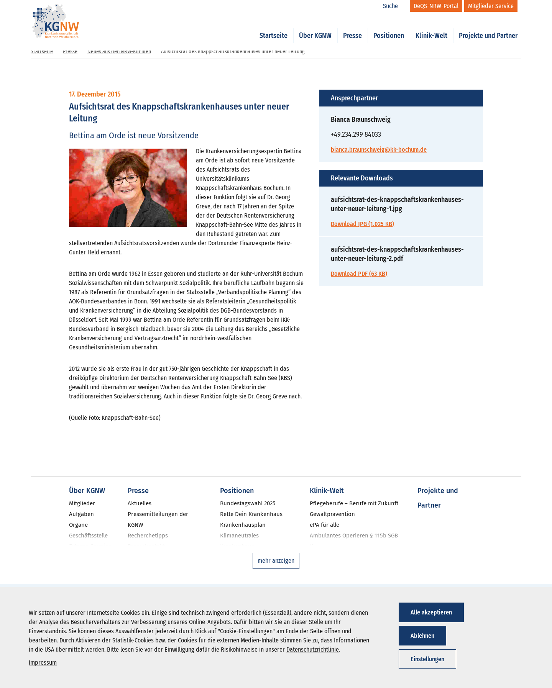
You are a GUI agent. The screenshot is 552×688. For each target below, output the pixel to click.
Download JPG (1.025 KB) (362, 224)
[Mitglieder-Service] (491, 6)
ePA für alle (324, 524)
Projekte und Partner (488, 27)
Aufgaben (81, 514)
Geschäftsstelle (88, 535)
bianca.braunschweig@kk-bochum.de (379, 149)
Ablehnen (422, 635)
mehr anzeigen (276, 560)
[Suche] (394, 6)
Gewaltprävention (332, 514)
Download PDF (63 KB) (359, 273)
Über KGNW (315, 27)
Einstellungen (427, 659)
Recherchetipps (148, 535)
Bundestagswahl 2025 (248, 503)
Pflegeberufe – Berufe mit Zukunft (354, 503)
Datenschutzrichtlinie (312, 649)
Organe (78, 524)
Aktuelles (139, 503)
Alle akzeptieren (431, 612)
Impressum (43, 662)
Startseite (274, 27)
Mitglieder (82, 503)
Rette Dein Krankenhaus (251, 514)
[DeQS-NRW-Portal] (436, 6)
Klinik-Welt (431, 27)
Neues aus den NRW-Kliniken (119, 51)
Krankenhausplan (243, 524)
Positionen (388, 27)
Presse (352, 27)
